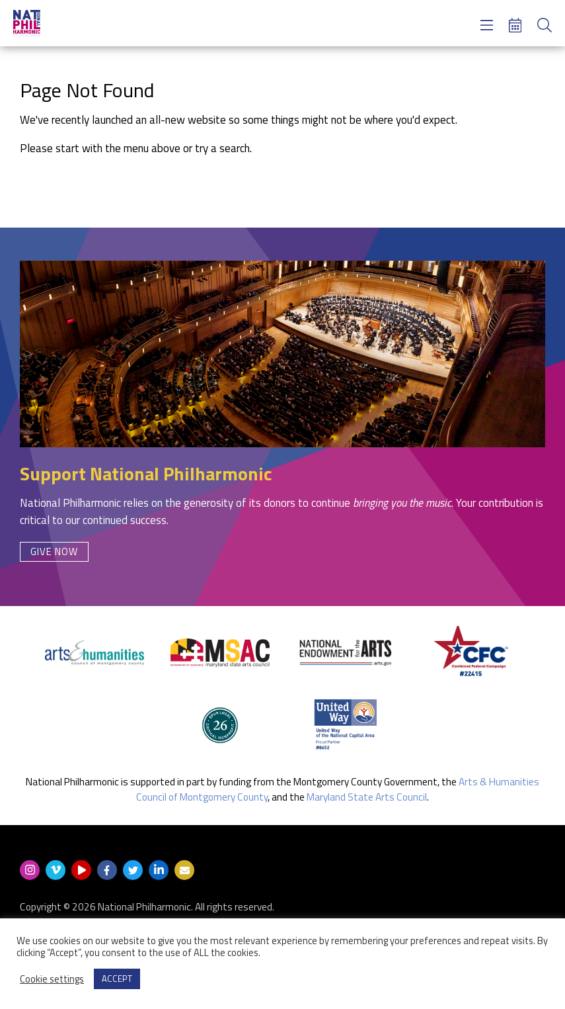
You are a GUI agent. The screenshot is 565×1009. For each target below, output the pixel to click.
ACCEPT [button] (117, 978)
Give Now (54, 551)
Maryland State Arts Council (367, 797)
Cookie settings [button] (52, 979)
